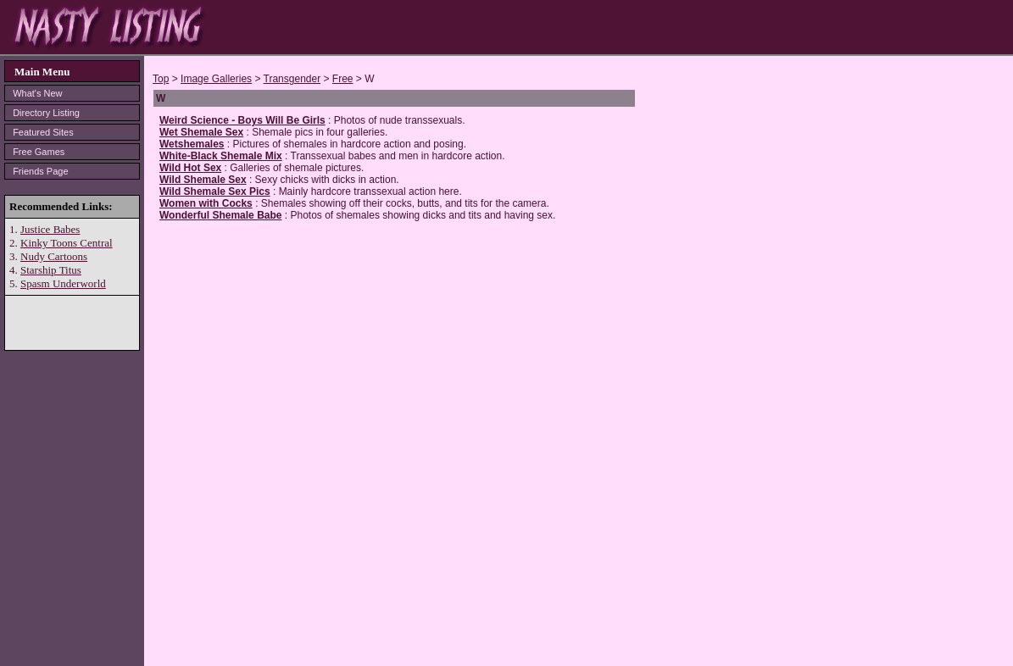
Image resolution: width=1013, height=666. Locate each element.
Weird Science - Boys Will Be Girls (242, 120)
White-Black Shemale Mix (220, 156)
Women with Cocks (206, 203)
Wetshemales (191, 144)
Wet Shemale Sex (201, 132)
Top (161, 79)
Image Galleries (216, 79)
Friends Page (40, 171)
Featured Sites (43, 132)
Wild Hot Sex (190, 168)
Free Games (38, 152)
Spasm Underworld (63, 283)
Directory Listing (46, 113)
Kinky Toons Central (66, 242)
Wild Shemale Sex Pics (214, 191)
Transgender (292, 79)
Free (342, 79)
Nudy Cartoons (53, 256)
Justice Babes (50, 229)
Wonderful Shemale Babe (220, 215)
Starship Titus (50, 270)
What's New (37, 93)
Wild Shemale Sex (203, 180)
